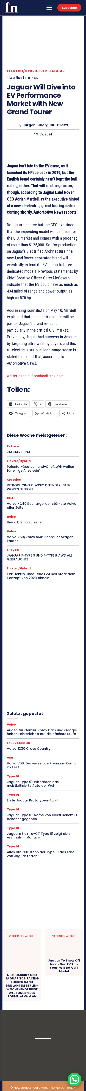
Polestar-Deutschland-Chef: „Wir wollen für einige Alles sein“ (40, 468)
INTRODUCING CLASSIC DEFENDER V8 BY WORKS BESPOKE (39, 487)
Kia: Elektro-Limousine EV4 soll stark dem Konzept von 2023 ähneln (41, 576)
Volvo (11, 531)
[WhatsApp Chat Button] (74, 1079)
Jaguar (57, 71)
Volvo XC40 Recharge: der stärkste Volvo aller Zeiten (41, 505)
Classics (14, 479)
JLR (44, 71)
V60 (10, 757)
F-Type (13, 549)
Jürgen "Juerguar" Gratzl (45, 125)
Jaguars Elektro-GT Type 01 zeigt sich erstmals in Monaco (38, 835)
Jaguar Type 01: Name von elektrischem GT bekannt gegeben (43, 817)
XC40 (11, 498)
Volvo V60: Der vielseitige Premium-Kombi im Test (41, 765)
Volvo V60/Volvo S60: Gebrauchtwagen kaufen (40, 539)
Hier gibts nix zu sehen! (25, 522)
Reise (11, 516)
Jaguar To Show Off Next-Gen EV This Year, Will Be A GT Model (64, 966)
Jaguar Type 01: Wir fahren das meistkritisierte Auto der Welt (33, 784)
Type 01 (13, 776)
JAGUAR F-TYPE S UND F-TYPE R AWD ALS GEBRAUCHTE (39, 557)
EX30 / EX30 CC (18, 742)
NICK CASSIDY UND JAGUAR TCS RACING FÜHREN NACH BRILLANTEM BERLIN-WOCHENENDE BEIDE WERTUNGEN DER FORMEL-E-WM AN (22, 985)
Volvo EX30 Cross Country (28, 748)
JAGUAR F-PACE (20, 452)
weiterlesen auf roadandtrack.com (35, 375)
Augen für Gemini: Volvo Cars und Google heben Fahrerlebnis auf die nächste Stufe (42, 732)
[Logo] (11, 7)
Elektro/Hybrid (23, 71)
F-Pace (13, 446)
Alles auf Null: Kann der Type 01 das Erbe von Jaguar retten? (40, 854)
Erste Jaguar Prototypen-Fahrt (32, 800)
